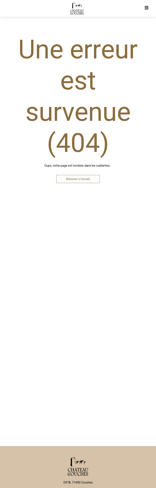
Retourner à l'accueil (78, 179)
